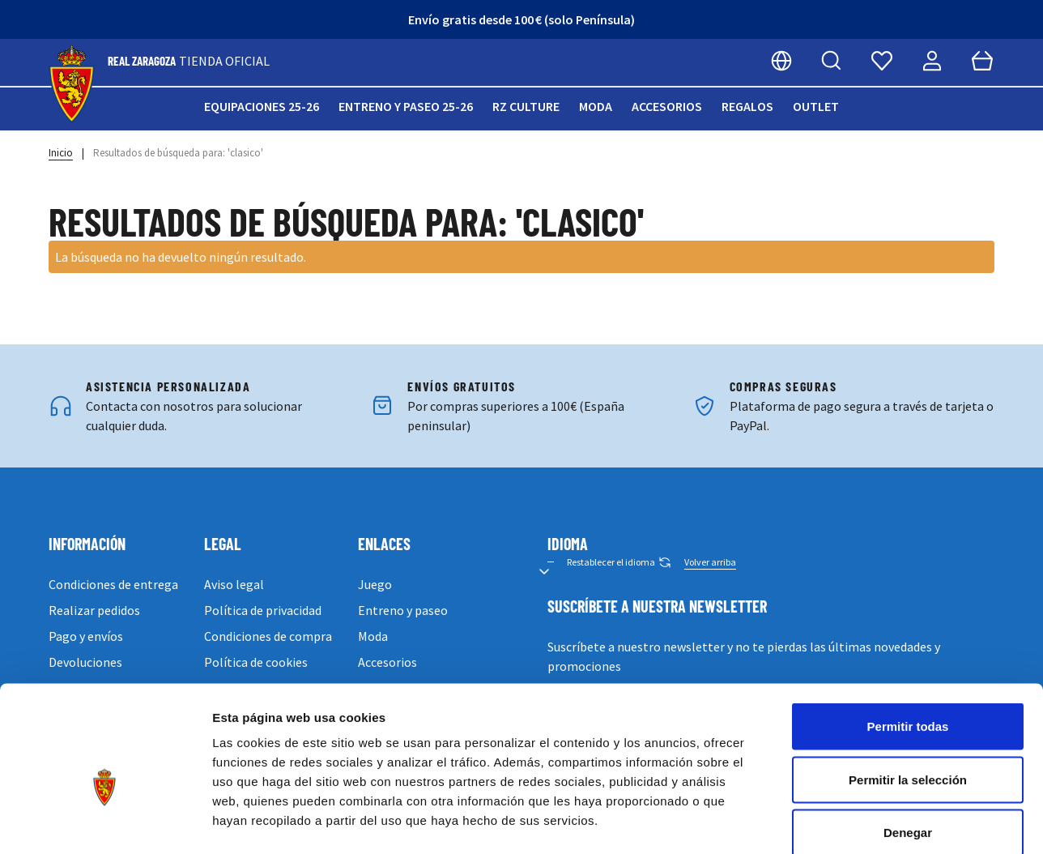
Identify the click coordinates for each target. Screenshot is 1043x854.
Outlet (816, 106)
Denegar (907, 747)
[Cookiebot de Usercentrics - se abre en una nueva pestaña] (105, 822)
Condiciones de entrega (113, 584)
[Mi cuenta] (932, 61)
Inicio (61, 153)
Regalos (747, 106)
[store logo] (72, 84)
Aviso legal (234, 584)
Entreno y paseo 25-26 (405, 106)
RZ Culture (526, 106)
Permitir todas (908, 641)
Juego (375, 584)
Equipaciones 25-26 (261, 106)
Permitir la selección (908, 695)
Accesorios (667, 106)
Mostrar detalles (876, 822)
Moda (595, 106)
